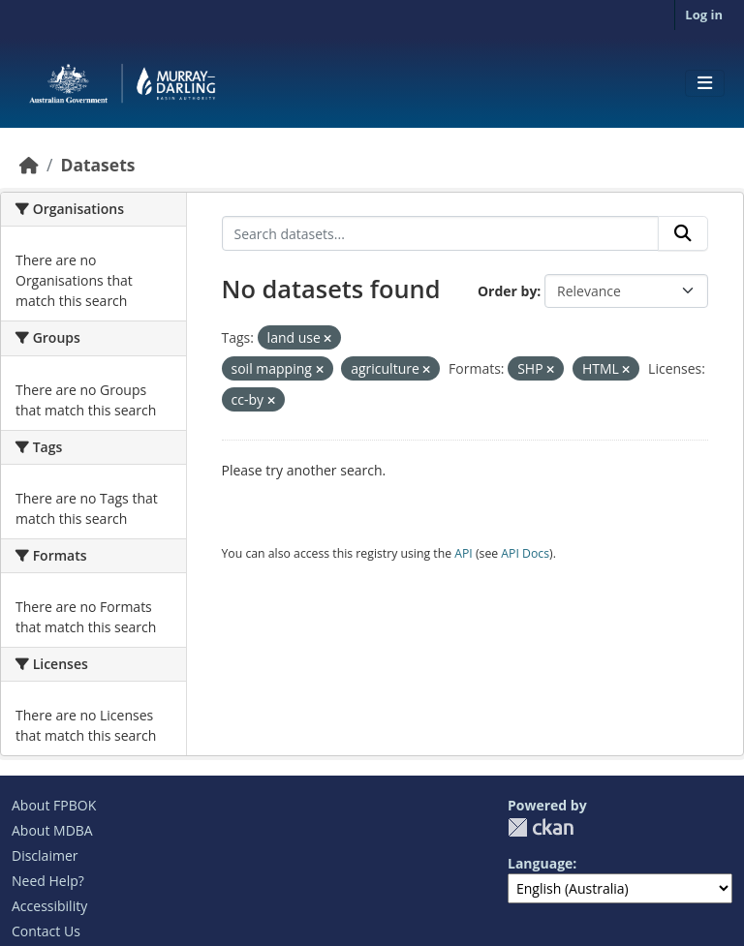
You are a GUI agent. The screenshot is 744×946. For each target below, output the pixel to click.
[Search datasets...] (441, 233)
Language (540, 863)
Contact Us (46, 931)
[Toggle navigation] (705, 83)
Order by (507, 291)
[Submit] (683, 233)
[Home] (29, 164)
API (463, 553)
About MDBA (52, 830)
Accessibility (49, 906)
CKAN (541, 827)
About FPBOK (54, 805)
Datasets (97, 164)
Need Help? (48, 880)
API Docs (525, 553)
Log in (704, 14)
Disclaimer (45, 855)
